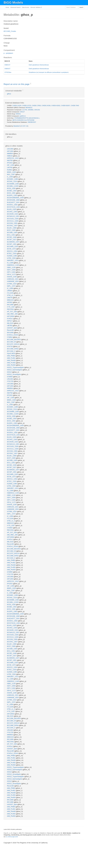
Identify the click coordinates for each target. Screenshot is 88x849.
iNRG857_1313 (13, 260)
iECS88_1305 (12, 232)
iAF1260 (10, 151)
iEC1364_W (11, 342)
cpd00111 (22, 116)
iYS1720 (10, 381)
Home (7, 7)
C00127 (22, 112)
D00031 (18, 114)
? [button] (30, 83)
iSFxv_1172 (11, 274)
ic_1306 (10, 177)
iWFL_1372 (11, 286)
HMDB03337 (32, 122)
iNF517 (10, 321)
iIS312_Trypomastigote (15, 367)
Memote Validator (36, 7)
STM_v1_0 (11, 295)
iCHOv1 (10, 318)
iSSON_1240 (12, 277)
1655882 (30, 110)
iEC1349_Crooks (10, 31)
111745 (24, 110)
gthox (9, 94)
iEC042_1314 (12, 181)
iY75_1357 (11, 307)
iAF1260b (11, 316)
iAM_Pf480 (11, 356)
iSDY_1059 (11, 270)
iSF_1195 (11, 165)
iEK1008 (10, 332)
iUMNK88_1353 (13, 281)
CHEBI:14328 (16, 105)
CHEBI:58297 (65, 105)
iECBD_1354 (12, 191)
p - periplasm (8, 53)
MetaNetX (16, 126)
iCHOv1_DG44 (12, 335)
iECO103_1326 (13, 219)
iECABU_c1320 (13, 186)
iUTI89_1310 (12, 284)
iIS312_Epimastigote (15, 370)
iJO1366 (10, 149)
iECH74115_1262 (13, 207)
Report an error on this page (17, 84)
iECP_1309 (11, 230)
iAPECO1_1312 (13, 158)
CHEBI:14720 (26, 105)
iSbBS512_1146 (13, 265)
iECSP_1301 (12, 244)
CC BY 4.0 (24, 126)
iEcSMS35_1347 (13, 242)
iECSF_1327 (12, 239)
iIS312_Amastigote (14, 374)
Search (81, 7)
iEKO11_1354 (12, 251)
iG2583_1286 (12, 256)
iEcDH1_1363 (12, 195)
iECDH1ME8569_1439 (15, 198)
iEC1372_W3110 (13, 344)
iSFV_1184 (11, 272)
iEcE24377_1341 (13, 202)
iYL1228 (10, 293)
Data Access (25, 7)
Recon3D (10, 330)
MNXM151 (28, 107)
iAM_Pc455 (11, 363)
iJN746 (10, 167)
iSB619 (10, 156)
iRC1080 (10, 305)
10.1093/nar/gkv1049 (12, 836)
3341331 (37, 110)
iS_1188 (10, 263)
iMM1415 (10, 300)
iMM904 (10, 153)
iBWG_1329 (11, 172)
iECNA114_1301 (13, 216)
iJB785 (9, 325)
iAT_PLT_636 (12, 311)
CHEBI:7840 (75, 105)
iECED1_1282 (12, 205)
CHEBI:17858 (36, 105)
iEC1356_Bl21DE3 (14, 339)
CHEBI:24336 (46, 105)
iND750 (10, 160)
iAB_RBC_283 (12, 314)
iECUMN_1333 (12, 246)
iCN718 (10, 346)
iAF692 (10, 302)
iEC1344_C (11, 351)
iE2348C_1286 (12, 179)
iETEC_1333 (12, 253)
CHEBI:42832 (55, 105)
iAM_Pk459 (11, 365)
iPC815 (10, 163)
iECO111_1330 (13, 221)
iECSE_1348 (12, 237)
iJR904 (10, 291)
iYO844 (10, 528)
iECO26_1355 (12, 223)
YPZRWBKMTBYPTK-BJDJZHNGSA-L (27, 118)
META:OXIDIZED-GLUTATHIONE (23, 120)
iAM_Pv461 (11, 358)
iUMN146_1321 (13, 279)
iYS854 (10, 337)
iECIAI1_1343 (12, 212)
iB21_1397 (11, 174)
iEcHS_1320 (12, 209)
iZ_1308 (10, 288)
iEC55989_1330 (13, 184)
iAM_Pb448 (11, 360)
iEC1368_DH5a (13, 349)
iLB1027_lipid (12, 328)
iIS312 (9, 372)
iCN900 (10, 377)
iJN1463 (10, 379)
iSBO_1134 (11, 267)
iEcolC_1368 (12, 228)
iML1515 (10, 323)
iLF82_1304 (11, 258)
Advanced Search (15, 7)
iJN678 (10, 298)
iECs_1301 (11, 235)
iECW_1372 (11, 249)
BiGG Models (13, 2)
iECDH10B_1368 (13, 200)
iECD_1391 (11, 193)
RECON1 (10, 309)
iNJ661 (10, 170)
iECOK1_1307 (12, 225)
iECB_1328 (11, 188)
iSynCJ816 (11, 353)
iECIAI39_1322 (12, 214)
